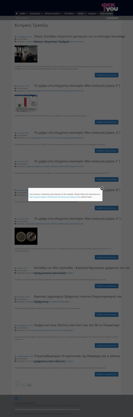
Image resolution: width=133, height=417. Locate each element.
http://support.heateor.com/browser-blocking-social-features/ (53, 197)
